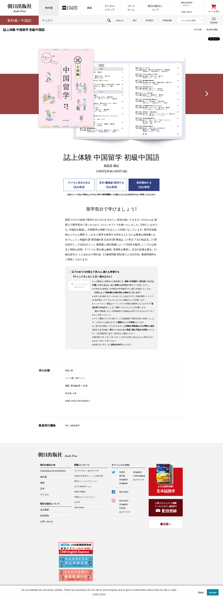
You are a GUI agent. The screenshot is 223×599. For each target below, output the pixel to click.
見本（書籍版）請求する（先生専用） (111, 185)
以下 (72, 271)
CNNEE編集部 (139, 475)
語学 (42, 488)
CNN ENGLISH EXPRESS (53, 470)
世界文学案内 (79, 491)
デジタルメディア (110, 7)
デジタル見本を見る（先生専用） (79, 185)
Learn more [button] (99, 594)
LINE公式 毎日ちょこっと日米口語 (88, 475)
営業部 (122, 472)
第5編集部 (137, 472)
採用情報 (44, 515)
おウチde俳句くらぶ (82, 486)
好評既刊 (149, 20)
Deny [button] (201, 592)
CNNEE (122, 508)
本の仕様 (198, 29)
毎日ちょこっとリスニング (85, 481)
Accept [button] (212, 592)
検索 (109, 20)
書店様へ (165, 524)
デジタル (44, 494)
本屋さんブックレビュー (84, 496)
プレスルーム (131, 7)
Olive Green (79, 507)
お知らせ (119, 20)
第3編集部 (123, 483)
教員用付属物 (212, 29)
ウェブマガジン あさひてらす (86, 470)
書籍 (89, 7)
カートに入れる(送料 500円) (80, 285)
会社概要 (44, 509)
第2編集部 (123, 479)
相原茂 (108, 165)
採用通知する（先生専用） (144, 185)
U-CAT (77, 502)
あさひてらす (138, 479)
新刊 (134, 20)
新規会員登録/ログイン (187, 4)
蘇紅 (116, 165)
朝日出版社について (155, 7)
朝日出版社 (19, 8)
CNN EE (70, 8)
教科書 (49, 7)
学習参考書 (167, 20)
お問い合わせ (186, 11)
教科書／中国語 (19, 20)
